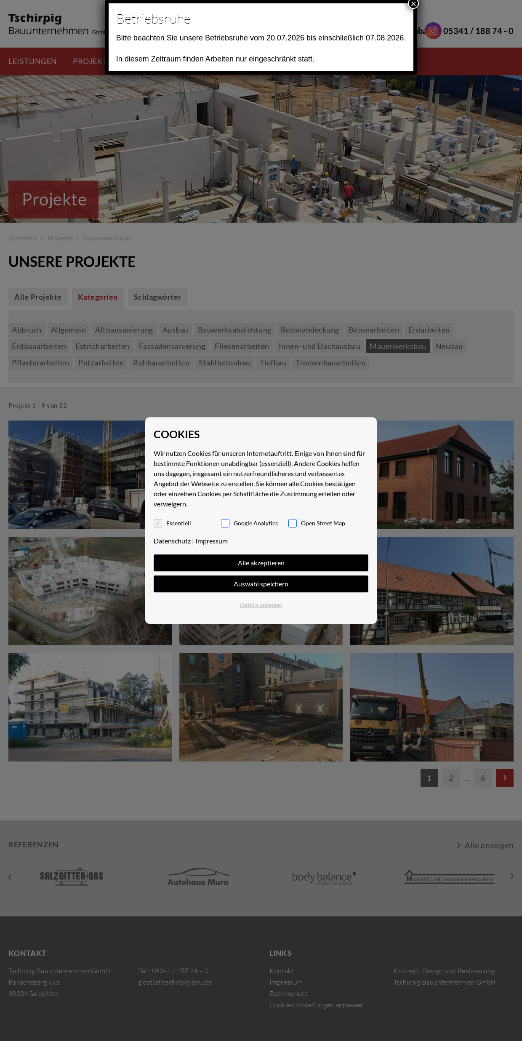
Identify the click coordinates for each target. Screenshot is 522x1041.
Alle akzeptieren (261, 563)
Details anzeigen (261, 604)
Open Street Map (323, 523)
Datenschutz (172, 541)
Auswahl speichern (261, 584)
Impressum (211, 541)
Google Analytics (256, 523)
